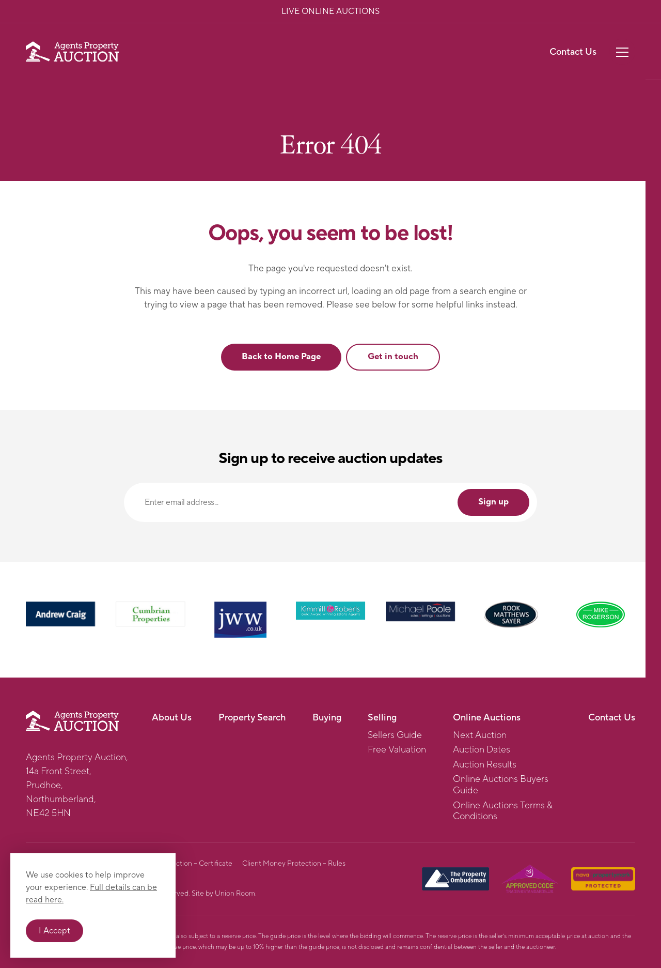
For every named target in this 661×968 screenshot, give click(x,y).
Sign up (493, 502)
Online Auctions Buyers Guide (500, 785)
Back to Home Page (281, 356)
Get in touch (393, 356)
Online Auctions (487, 718)
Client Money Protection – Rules (293, 863)
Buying (326, 718)
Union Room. (236, 893)
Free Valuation (397, 750)
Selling (382, 718)
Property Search (252, 718)
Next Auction (480, 735)
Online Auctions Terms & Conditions (503, 811)
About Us (172, 718)
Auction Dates (481, 750)
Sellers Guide (395, 735)
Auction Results (484, 765)
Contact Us (572, 52)
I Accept (54, 931)
